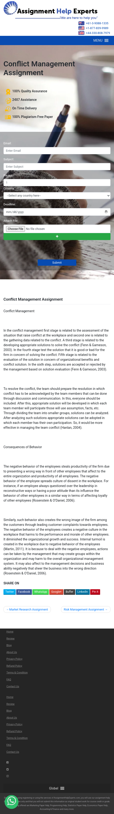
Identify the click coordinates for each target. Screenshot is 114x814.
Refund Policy (14, 665)
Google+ (56, 591)
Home (9, 631)
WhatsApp (40, 591)
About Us (11, 652)
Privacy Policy (14, 658)
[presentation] (38, 250)
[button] (97, 40)
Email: (7, 143)
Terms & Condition (17, 672)
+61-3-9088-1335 (93, 23)
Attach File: (10, 220)
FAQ (8, 679)
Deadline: (9, 204)
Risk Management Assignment (84, 609)
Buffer (69, 591)
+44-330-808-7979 (94, 33)
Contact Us (12, 686)
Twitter (9, 591)
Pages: (7, 175)
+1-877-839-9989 (93, 28)
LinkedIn (82, 591)
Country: (9, 188)
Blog (9, 645)
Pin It (95, 591)
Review (10, 638)
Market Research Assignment (28, 609)
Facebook (24, 591)
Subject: (8, 159)
